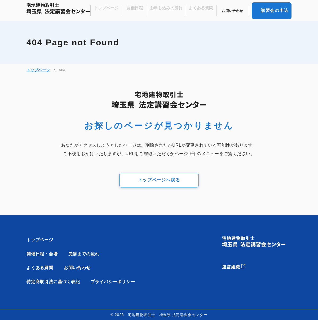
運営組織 (237, 265)
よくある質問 (204, 11)
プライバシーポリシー (113, 281)
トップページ (115, 11)
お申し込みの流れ (171, 11)
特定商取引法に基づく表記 (53, 281)
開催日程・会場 (42, 254)
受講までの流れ (84, 254)
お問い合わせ (233, 11)
